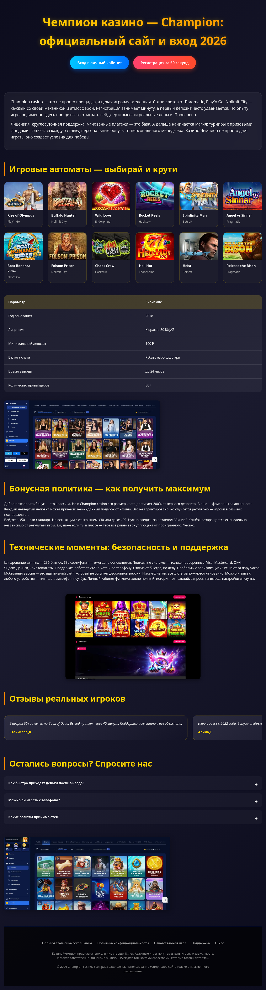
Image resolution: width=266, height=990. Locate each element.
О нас (219, 943)
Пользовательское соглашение (67, 943)
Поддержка (201, 943)
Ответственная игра (170, 943)
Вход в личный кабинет (99, 62)
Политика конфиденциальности (123, 943)
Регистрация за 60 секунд (164, 62)
